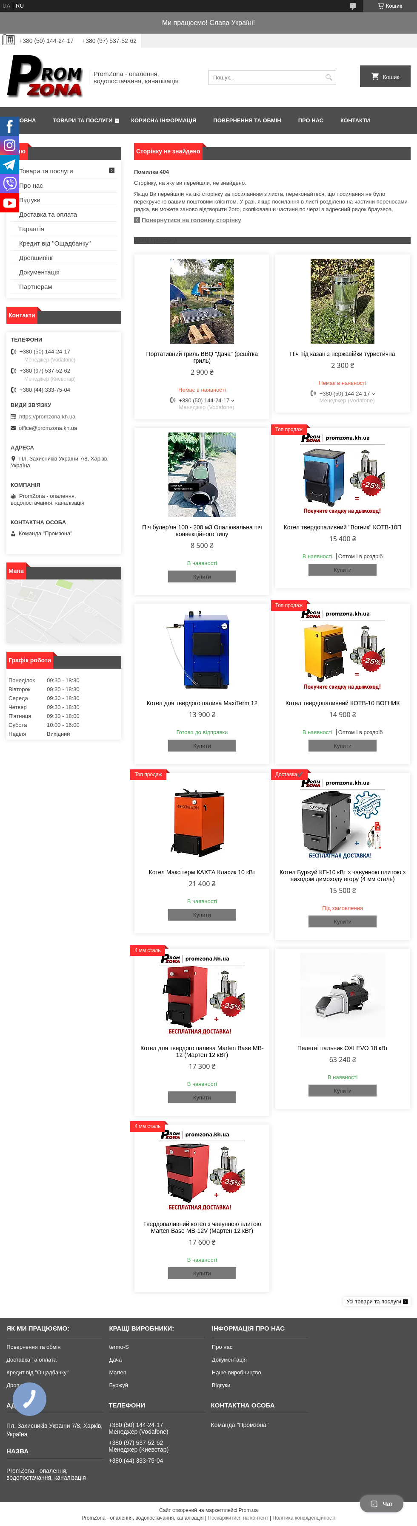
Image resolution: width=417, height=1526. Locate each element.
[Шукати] (328, 77)
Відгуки (29, 199)
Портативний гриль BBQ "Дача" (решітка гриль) (202, 357)
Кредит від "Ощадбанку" (55, 243)
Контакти (355, 120)
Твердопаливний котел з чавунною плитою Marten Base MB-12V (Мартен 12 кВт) (202, 1227)
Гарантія (31, 228)
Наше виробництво (236, 1372)
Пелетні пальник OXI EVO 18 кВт (342, 1048)
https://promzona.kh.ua (47, 416)
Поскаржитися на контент (238, 1518)
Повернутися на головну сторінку (191, 220)
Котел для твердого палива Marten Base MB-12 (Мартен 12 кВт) (202, 1051)
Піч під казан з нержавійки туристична (342, 353)
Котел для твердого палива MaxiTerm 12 (201, 703)
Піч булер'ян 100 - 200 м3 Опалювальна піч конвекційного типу (202, 530)
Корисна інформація (163, 120)
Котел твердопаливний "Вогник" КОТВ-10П (343, 527)
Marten (117, 1372)
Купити (202, 577)
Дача (115, 1359)
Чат (381, 1504)
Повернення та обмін (247, 120)
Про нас (310, 120)
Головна (22, 120)
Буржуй (118, 1385)
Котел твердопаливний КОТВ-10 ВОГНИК (343, 703)
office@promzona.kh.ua (48, 428)
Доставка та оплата (48, 214)
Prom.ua (248, 1510)
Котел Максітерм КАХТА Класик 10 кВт (202, 872)
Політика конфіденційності (303, 1518)
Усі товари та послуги (373, 1301)
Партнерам (35, 286)
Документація (39, 272)
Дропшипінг (36, 257)
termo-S (119, 1347)
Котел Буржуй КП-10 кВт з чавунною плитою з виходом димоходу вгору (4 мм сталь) (343, 875)
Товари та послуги (82, 120)
